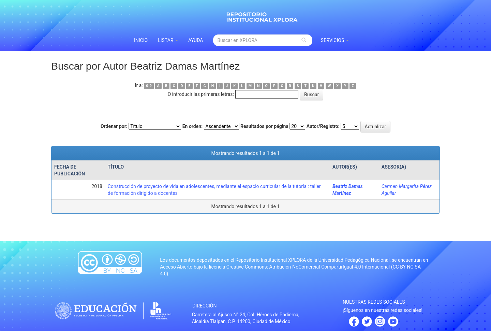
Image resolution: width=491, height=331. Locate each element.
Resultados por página (264, 126)
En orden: (192, 126)
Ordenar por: (114, 126)
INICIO (141, 40)
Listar (168, 40)
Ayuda (195, 40)
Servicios (335, 40)
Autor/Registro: (323, 126)
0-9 (149, 86)
